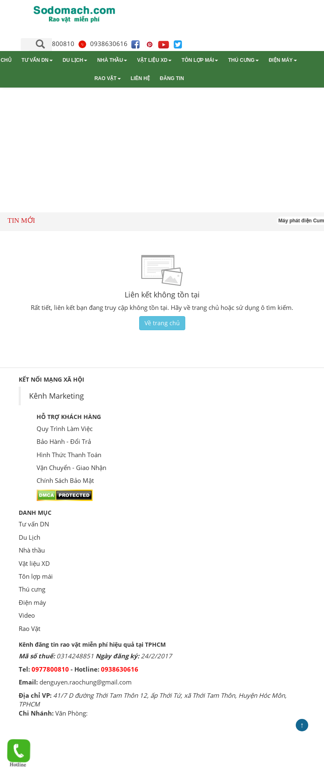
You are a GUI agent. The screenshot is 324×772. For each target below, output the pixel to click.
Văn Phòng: (71, 713)
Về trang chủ (162, 323)
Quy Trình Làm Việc (65, 428)
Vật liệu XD (154, 60)
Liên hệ (140, 78)
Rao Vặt (107, 78)
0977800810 (50, 669)
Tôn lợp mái (200, 60)
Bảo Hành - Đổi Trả (64, 441)
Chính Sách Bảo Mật (65, 480)
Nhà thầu (112, 60)
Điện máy (283, 60)
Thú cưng (243, 60)
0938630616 (102, 43)
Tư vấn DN (37, 60)
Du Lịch (75, 60)
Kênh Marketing (56, 396)
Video (27, 615)
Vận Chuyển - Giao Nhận (71, 467)
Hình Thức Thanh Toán (69, 455)
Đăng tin (172, 78)
